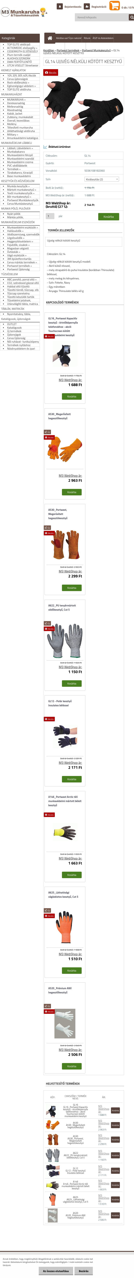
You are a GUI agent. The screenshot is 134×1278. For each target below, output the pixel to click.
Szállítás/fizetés (57, 47)
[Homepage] (50, 38)
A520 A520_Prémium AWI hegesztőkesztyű (75, 1215)
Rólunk (87, 38)
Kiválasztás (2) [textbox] (94, 179)
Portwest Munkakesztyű (96, 50)
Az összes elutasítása (56, 1271)
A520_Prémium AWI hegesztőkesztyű (60, 990)
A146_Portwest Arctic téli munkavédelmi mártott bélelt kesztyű (64, 801)
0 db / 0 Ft (128, 7)
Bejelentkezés (73, 7)
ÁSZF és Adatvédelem (103, 38)
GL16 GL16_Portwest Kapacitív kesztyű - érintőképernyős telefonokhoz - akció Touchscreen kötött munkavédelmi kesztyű (75, 1110)
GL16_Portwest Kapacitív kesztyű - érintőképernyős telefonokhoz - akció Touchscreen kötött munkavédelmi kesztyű (63, 325)
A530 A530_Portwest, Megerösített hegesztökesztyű (76, 1139)
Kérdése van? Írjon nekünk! (68, 38)
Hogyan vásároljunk (76, 47)
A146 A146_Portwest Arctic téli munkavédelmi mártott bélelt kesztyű (76, 1185)
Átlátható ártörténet (56, 147)
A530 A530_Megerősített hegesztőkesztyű (75, 1125)
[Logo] (24, 15)
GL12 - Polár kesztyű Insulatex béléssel (60, 703)
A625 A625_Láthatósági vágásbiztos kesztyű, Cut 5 (75, 1199)
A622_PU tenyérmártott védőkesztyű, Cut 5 (62, 607)
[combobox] (101, 179)
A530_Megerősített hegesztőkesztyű (59, 416)
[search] (130, 17)
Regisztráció (98, 7)
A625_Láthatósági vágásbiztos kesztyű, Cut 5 (63, 895)
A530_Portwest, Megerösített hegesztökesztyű (57, 514)
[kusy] (50, 216)
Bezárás (83, 1271)
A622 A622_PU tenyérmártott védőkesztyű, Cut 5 (75, 1155)
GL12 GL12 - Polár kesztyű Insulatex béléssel (75, 1171)
